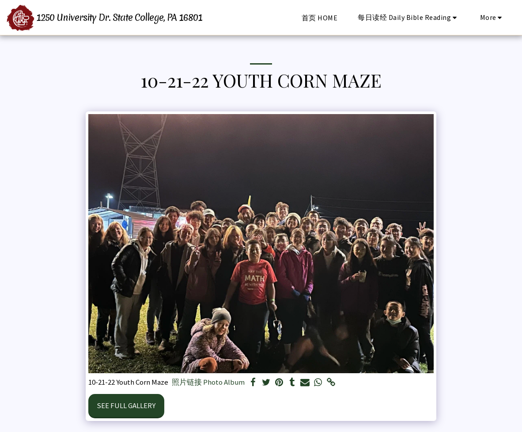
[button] (408, 17)
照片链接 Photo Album (208, 382)
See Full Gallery (126, 405)
